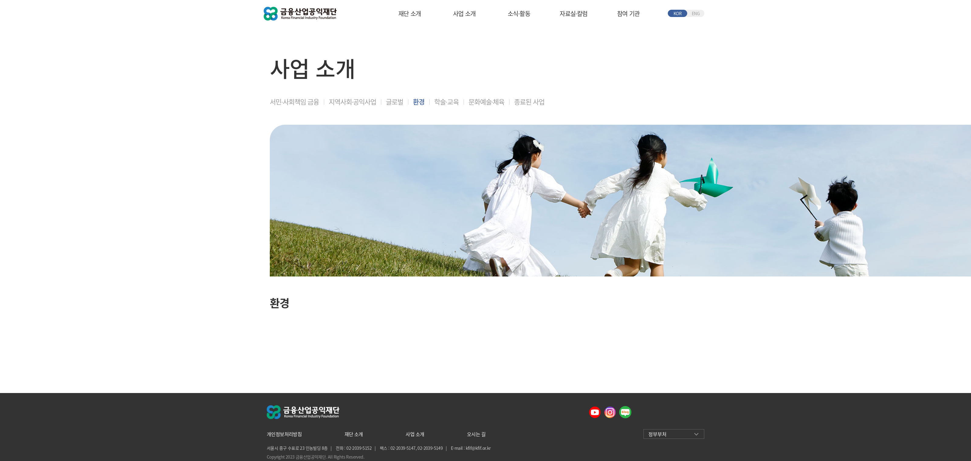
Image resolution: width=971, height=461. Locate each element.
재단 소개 (409, 13)
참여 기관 (628, 13)
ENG (696, 13)
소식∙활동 (519, 13)
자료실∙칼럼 (573, 13)
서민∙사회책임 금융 (294, 102)
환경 (418, 102)
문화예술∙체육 (486, 102)
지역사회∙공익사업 (352, 102)
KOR (677, 13)
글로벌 (394, 102)
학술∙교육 (446, 102)
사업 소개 (464, 13)
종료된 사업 (529, 102)
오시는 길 (476, 434)
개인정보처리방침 (284, 434)
